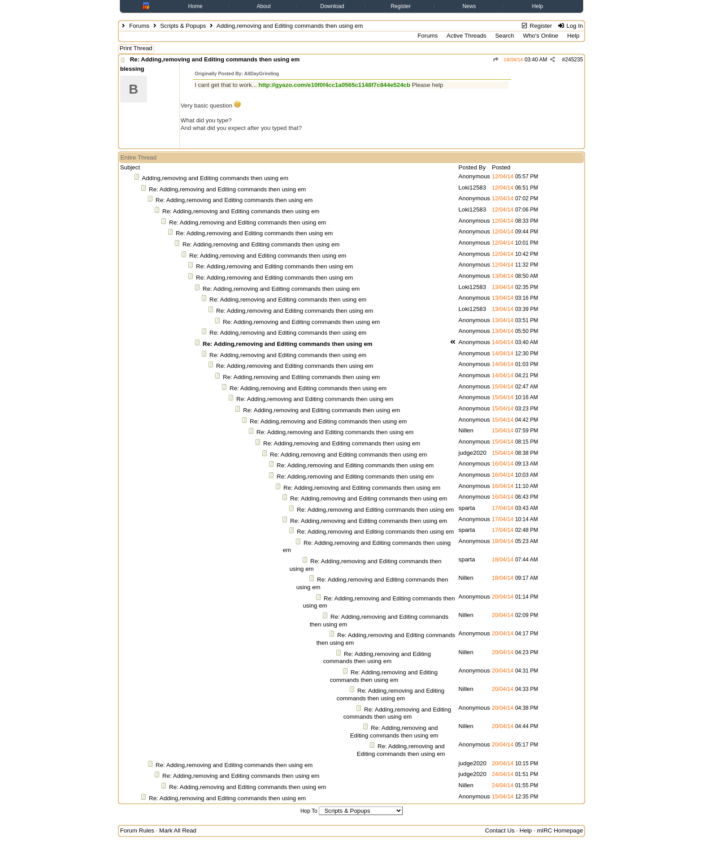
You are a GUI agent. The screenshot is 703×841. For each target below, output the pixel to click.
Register (401, 6)
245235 (574, 59)
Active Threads (466, 35)
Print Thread (136, 48)
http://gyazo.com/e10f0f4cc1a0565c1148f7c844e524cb (335, 85)
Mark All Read (177, 830)
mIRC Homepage (560, 830)
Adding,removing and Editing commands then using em (215, 178)
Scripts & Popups (183, 25)
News (469, 6)
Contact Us (500, 830)
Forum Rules (137, 830)
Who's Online (540, 35)
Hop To (308, 811)
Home (195, 6)
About (263, 6)
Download (332, 6)
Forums (139, 25)
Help (537, 6)
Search (504, 35)
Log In (570, 25)
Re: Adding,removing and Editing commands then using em (215, 59)
